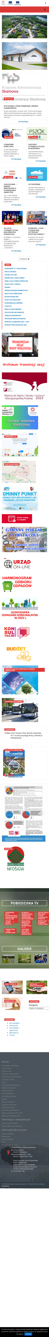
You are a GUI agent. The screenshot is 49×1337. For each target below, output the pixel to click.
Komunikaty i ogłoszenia (16, 268)
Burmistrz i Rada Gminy (15, 278)
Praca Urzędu (10, 272)
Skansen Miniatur (8, 1139)
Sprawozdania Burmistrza (16, 290)
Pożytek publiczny (13, 300)
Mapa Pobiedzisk (8, 1134)
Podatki (8, 306)
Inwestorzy (13, 1025)
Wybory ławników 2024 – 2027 (17, 322)
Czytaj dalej (24, 122)
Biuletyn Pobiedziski (13, 294)
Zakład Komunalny (13, 315)
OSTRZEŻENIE (34, 184)
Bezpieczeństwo (12, 297)
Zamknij (28, 1334)
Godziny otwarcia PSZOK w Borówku (36, 146)
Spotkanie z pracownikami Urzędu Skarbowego (21, 107)
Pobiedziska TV (24, 903)
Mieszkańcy (13, 1033)
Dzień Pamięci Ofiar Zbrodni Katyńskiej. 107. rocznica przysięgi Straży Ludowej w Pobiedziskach (26, 735)
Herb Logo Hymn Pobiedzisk (16, 281)
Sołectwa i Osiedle (13, 284)
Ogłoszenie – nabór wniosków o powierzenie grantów (10, 188)
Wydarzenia (6, 1137)
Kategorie (33, 1005)
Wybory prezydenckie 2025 (16, 325)
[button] (5, 813)
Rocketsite (5, 1186)
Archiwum (24, 259)
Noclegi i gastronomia (9, 1145)
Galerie (24, 949)
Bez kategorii (14, 1023)
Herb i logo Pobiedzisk (10, 1123)
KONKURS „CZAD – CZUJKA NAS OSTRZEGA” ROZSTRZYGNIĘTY (36, 231)
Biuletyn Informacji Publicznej (12, 1126)
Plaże (3, 1142)
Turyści (12, 1035)
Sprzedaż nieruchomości (15, 319)
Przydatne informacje (14, 312)
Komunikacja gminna (14, 303)
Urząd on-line (11, 275)
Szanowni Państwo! (9, 145)
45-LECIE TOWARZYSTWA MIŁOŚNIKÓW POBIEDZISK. (11, 231)
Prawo (7, 287)
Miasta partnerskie (13, 309)
